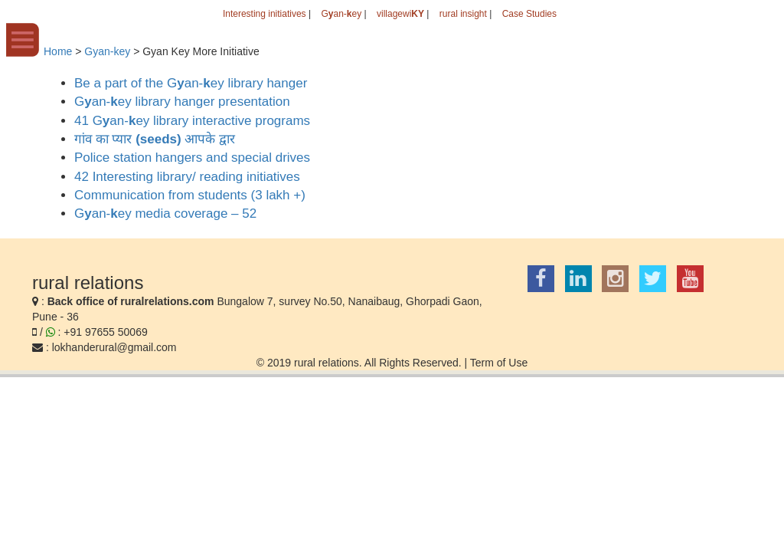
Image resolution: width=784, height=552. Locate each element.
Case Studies (529, 13)
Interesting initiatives (264, 13)
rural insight (463, 13)
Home (58, 51)
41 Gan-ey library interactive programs (192, 120)
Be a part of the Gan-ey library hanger (190, 83)
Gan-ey (341, 13)
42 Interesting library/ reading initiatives (187, 176)
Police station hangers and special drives (192, 157)
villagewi (400, 13)
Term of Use (499, 362)
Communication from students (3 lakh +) (189, 195)
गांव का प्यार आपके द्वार (154, 139)
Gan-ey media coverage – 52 (165, 213)
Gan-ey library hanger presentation (182, 101)
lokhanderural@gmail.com (114, 347)
